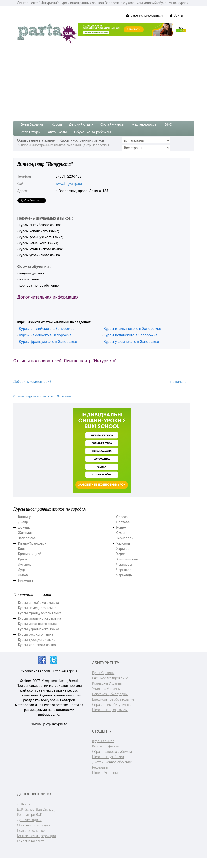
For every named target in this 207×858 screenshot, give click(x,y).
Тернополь (124, 538)
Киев (22, 549)
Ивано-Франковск (32, 543)
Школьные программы (110, 710)
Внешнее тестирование (110, 678)
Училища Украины (106, 689)
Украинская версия (36, 671)
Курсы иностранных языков (82, 140)
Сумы (120, 533)
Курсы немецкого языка (37, 608)
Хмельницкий (127, 559)
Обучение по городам (33, 825)
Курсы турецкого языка (36, 640)
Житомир (25, 533)
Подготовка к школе (33, 830)
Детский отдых (81, 124)
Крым (22, 559)
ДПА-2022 (24, 804)
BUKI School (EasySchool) (36, 809)
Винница (25, 517)
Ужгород (123, 543)
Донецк (24, 527)
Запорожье (27, 538)
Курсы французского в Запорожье (48, 341)
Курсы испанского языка (38, 624)
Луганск (24, 564)
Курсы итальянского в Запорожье (132, 328)
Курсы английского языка (38, 602)
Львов (23, 575)
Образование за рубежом (112, 752)
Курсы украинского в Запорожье (131, 341)
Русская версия (65, 671)
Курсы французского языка (40, 613)
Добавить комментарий (32, 382)
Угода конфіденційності (60, 681)
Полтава (123, 522)
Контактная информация (36, 836)
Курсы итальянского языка (39, 618)
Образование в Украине (36, 140)
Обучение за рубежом (92, 132)
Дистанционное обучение (112, 762)
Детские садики (29, 820)
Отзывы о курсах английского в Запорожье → (44, 396)
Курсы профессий (106, 746)
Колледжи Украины (107, 683)
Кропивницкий (29, 554)
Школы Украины (105, 773)
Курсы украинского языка (38, 629)
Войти (176, 15)
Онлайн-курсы (112, 124)
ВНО (168, 124)
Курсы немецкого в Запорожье (45, 335)
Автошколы (57, 132)
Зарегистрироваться (144, 15)
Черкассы (124, 564)
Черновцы (124, 575)
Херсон (121, 554)
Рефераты (100, 767)
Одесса (122, 517)
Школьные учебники (108, 757)
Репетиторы (31, 132)
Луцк (22, 570)
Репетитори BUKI (30, 815)
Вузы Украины (32, 124)
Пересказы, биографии (110, 694)
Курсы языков (103, 741)
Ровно (121, 527)
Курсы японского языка (37, 645)
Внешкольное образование (113, 699)
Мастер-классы (144, 124)
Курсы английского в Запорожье (47, 328)
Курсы (56, 124)
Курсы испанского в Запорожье (130, 335)
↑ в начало (178, 382)
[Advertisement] (103, 79)
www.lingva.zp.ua (69, 184)
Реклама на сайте (30, 841)
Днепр (23, 522)
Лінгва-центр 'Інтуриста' (49, 724)
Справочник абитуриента (111, 705)
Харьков (122, 549)
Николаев (26, 580)
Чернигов (123, 570)
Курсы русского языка (35, 634)
